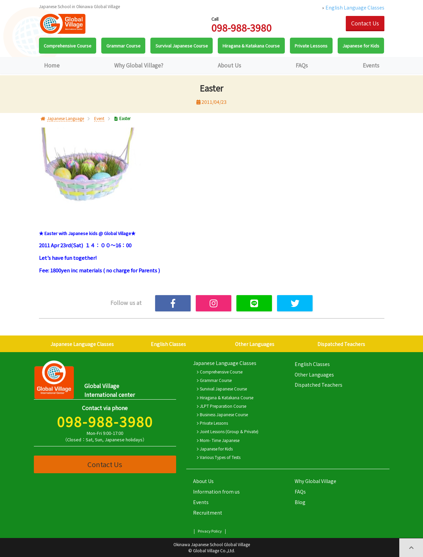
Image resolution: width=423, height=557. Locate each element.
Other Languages (254, 344)
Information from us (216, 491)
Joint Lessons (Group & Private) (229, 431)
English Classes (168, 344)
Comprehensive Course (221, 371)
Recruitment (207, 512)
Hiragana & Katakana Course (226, 397)
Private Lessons (214, 423)
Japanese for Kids (216, 449)
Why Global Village (315, 481)
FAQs (302, 65)
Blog (300, 502)
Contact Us (365, 23)
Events (371, 65)
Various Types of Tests (220, 457)
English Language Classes (354, 7)
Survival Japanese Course (223, 388)
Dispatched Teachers (341, 344)
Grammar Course (216, 380)
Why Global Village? (138, 65)
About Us (229, 65)
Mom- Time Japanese (219, 440)
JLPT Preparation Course (223, 406)
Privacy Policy (210, 531)
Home (52, 65)
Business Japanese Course (224, 414)
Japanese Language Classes (82, 344)
